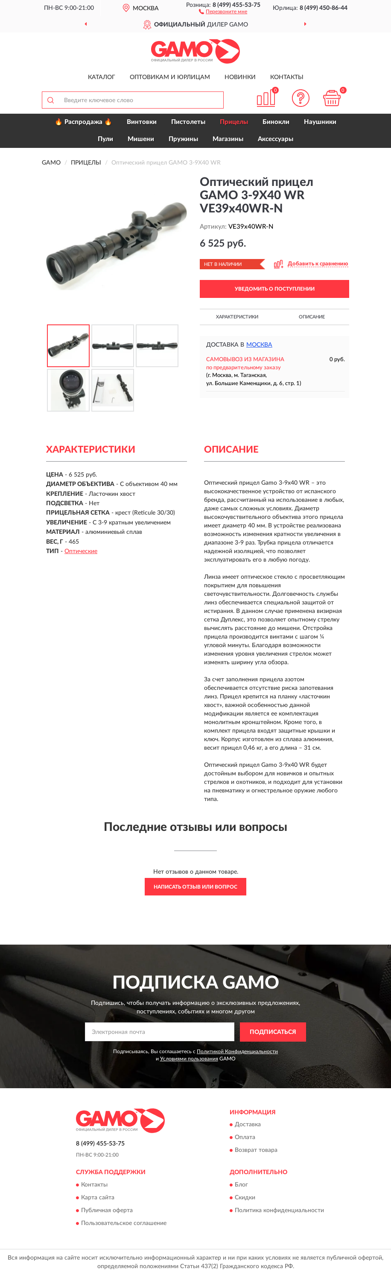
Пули (105, 139)
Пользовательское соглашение (123, 1223)
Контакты (286, 77)
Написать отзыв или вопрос (195, 886)
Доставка (248, 1125)
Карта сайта (97, 1198)
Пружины (183, 139)
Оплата (245, 1138)
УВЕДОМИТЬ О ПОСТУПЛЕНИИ (275, 289)
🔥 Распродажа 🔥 (83, 122)
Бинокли (276, 122)
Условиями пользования (189, 1058)
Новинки (240, 77)
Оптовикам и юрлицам (170, 77)
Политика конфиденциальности (279, 1210)
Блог (241, 1185)
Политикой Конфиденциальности (237, 1051)
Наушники (320, 122)
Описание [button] (312, 317)
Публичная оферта (107, 1210)
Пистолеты (188, 122)
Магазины (228, 139)
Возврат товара (256, 1151)
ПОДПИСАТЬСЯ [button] (273, 1032)
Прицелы (234, 122)
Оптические (80, 551)
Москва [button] (259, 345)
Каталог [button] (101, 77)
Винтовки (142, 122)
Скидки (245, 1198)
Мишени (141, 139)
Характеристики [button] (237, 317)
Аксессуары (275, 139)
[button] (223, 11)
